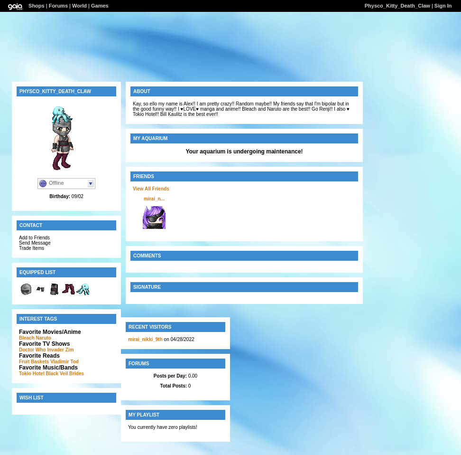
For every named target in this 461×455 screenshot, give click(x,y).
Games (100, 6)
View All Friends (151, 188)
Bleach (27, 338)
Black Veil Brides (65, 373)
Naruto (43, 338)
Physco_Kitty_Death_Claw (397, 6)
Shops (36, 6)
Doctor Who (32, 349)
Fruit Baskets (34, 361)
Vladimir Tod (64, 361)
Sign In (443, 6)
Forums (58, 6)
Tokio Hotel (32, 373)
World (79, 6)
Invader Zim (60, 349)
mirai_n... (154, 198)
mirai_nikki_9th (145, 339)
